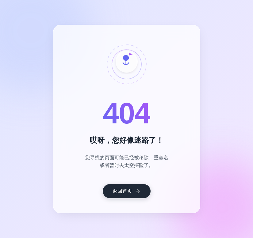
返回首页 (127, 191)
